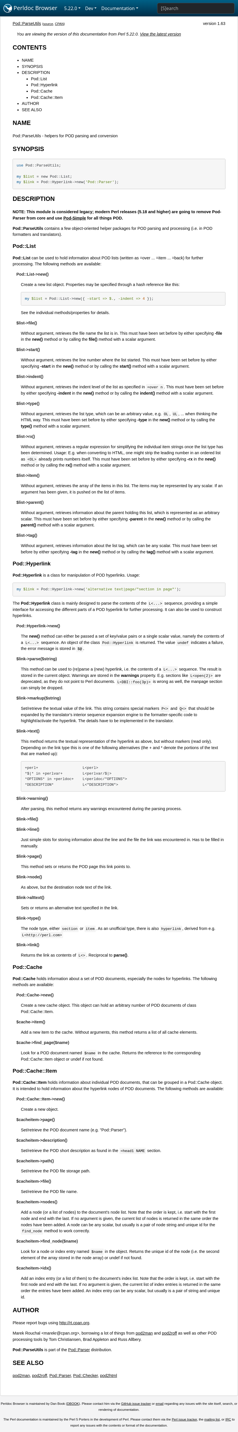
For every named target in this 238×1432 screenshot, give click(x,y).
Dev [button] (89, 8)
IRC (228, 1419)
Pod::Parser (79, 1349)
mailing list (212, 1419)
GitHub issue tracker (136, 1403)
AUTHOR (30, 103)
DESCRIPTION (36, 72)
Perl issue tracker (184, 1419)
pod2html (108, 1375)
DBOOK (73, 1403)
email (160, 1403)
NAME (28, 60)
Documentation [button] (118, 8)
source (48, 24)
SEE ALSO (32, 109)
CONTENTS (30, 47)
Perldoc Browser (30, 8)
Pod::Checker (85, 1375)
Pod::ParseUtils (27, 23)
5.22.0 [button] (70, 8)
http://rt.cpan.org (74, 1323)
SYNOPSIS (32, 66)
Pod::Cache (41, 91)
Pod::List (39, 79)
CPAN (59, 24)
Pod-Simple (74, 218)
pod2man (144, 1333)
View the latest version (160, 34)
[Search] (196, 8)
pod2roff (169, 1333)
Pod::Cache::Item (47, 97)
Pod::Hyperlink (44, 85)
